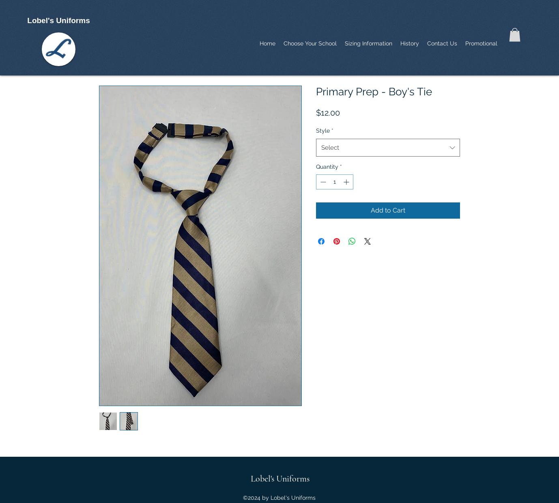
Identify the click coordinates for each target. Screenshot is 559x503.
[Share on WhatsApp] (352, 241)
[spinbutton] (334, 182)
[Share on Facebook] (321, 241)
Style (324, 130)
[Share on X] (367, 241)
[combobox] (388, 148)
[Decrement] (322, 182)
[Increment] (347, 182)
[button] (514, 34)
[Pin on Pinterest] (337, 241)
